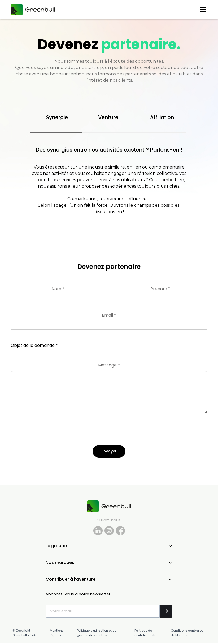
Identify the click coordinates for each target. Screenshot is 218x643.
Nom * (57, 289)
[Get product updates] (103, 611)
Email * (109, 315)
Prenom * (160, 289)
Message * (109, 365)
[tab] (56, 118)
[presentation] (51, 432)
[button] (202, 9)
